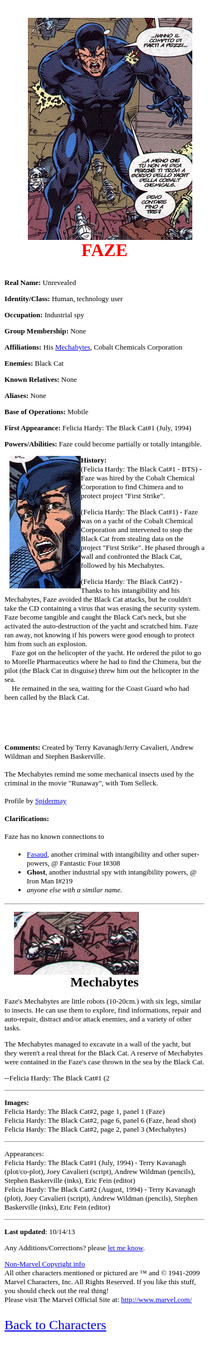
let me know (125, 1248)
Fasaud (37, 854)
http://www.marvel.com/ (156, 1299)
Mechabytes (72, 347)
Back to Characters (55, 1325)
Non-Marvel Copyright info (44, 1264)
